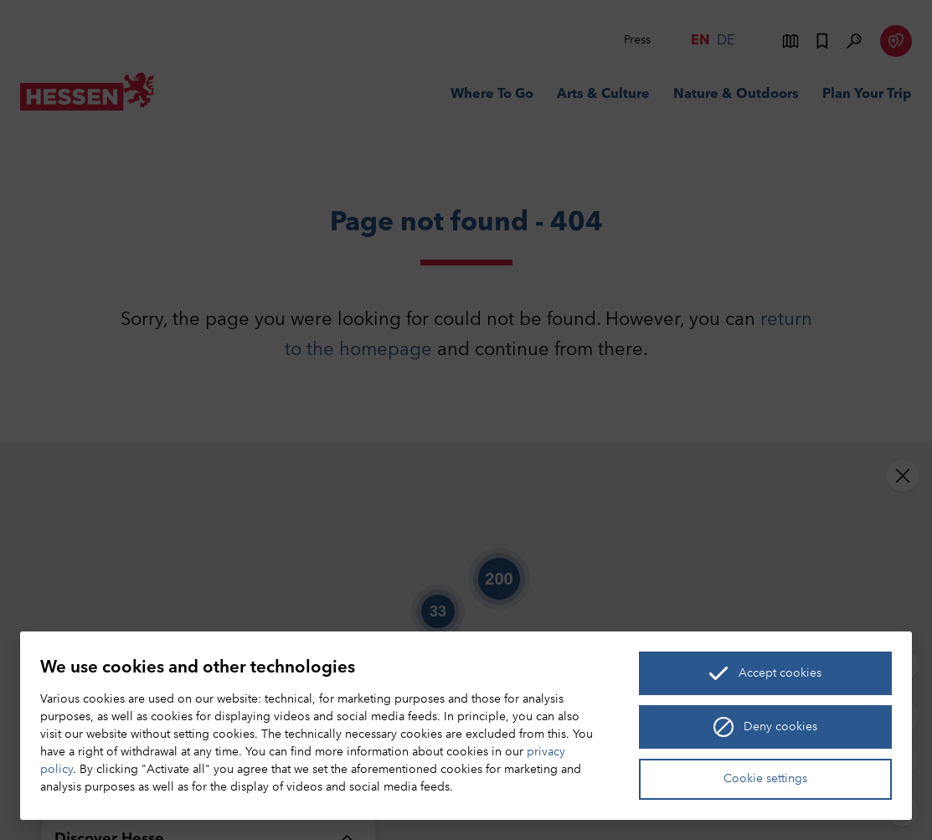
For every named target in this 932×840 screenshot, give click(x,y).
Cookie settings (765, 779)
